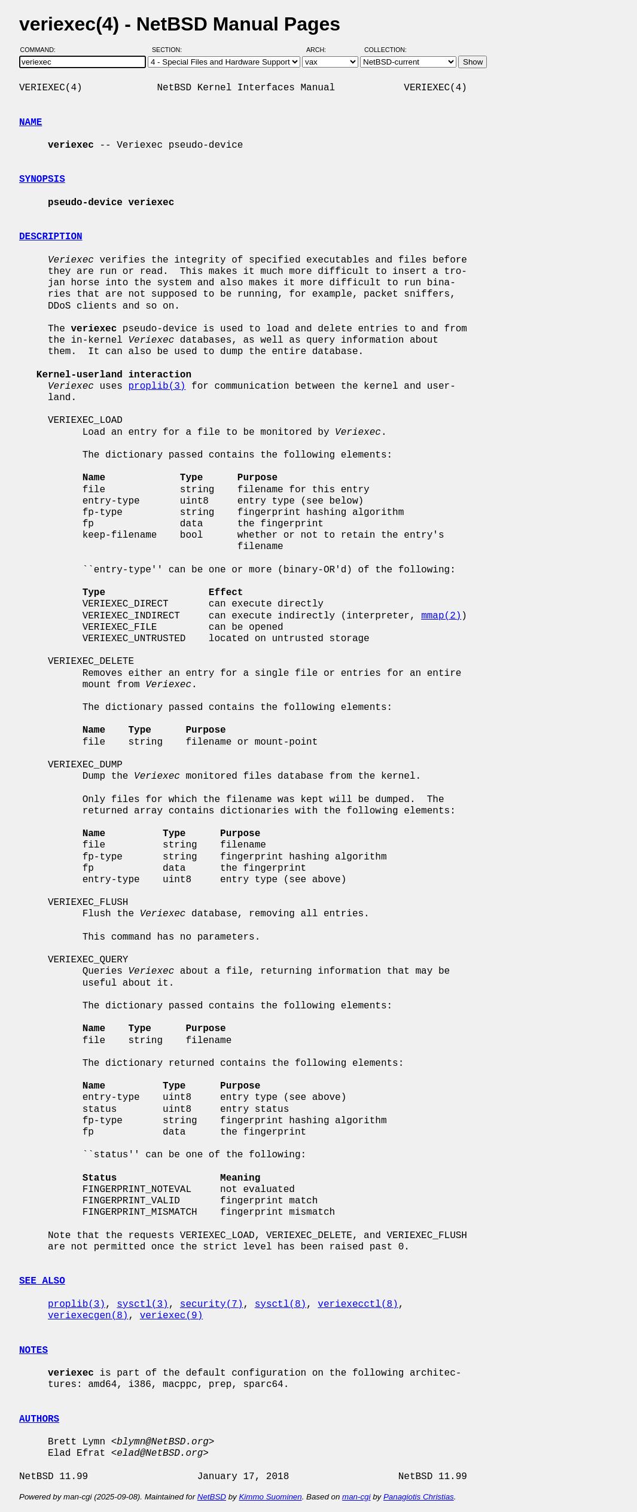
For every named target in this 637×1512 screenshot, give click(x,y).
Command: (41, 49)
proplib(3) (156, 386)
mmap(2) (441, 616)
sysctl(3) (142, 1304)
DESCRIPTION (51, 236)
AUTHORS (39, 1419)
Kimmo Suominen (270, 1496)
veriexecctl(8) (358, 1304)
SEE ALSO (42, 1281)
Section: (169, 49)
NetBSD (211, 1496)
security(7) (211, 1304)
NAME (30, 122)
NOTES (33, 1350)
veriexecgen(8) (88, 1315)
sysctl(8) (280, 1304)
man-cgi (356, 1496)
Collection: (385, 49)
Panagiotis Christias (418, 1496)
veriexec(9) (171, 1315)
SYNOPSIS (42, 179)
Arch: (321, 49)
